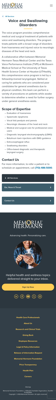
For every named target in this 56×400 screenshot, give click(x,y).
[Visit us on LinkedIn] (16, 296)
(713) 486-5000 (43, 167)
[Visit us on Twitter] (34, 296)
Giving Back (28, 335)
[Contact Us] (28, 201)
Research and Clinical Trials (28, 329)
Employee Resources (28, 341)
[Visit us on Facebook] (22, 296)
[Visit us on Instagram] (40, 296)
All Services (8, 16)
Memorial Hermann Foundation (28, 359)
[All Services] (28, 178)
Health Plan (28, 370)
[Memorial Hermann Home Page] (12, 5)
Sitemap (28, 387)
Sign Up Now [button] (28, 287)
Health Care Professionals (28, 317)
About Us (28, 323)
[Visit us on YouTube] (28, 296)
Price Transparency (28, 364)
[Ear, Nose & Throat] (28, 187)
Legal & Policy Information (28, 347)
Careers (28, 376)
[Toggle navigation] (51, 5)
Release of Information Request (28, 353)
